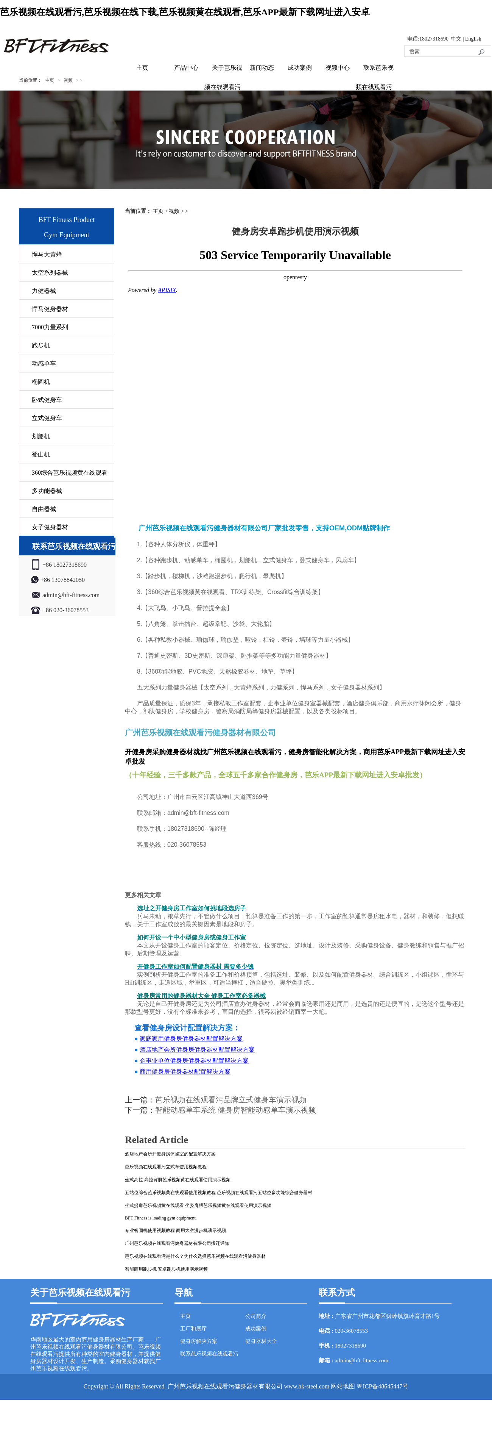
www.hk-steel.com (307, 1386)
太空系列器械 (50, 272)
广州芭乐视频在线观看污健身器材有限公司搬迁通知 (177, 1243)
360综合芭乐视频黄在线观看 (69, 472)
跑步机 (41, 345)
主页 (142, 67)
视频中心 (337, 67)
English (473, 39)
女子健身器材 (50, 527)
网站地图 (343, 1386)
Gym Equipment (66, 235)
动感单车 (44, 363)
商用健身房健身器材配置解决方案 (185, 1071)
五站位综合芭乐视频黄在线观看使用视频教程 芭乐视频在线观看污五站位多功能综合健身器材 (218, 1192)
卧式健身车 (47, 400)
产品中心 (186, 67)
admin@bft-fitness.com (362, 1360)
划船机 (41, 436)
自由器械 (44, 509)
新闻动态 (262, 67)
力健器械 (44, 291)
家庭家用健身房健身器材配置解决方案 (191, 1038)
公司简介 (255, 1316)
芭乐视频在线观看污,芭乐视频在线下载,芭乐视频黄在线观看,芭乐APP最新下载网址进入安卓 (185, 12)
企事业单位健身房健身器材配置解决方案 (194, 1060)
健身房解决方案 (198, 1341)
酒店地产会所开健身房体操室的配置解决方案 (170, 1154)
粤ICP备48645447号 (382, 1386)
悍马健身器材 (50, 309)
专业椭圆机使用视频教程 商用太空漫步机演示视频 (175, 1230)
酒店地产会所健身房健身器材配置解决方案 (197, 1049)
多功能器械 (47, 491)
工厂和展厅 (193, 1329)
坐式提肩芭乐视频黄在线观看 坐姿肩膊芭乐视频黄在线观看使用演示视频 (198, 1205)
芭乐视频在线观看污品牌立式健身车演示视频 (231, 1100)
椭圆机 (41, 381)
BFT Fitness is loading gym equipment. (161, 1218)
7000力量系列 (50, 327)
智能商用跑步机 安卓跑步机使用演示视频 (166, 1269)
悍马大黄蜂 (47, 254)
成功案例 (300, 67)
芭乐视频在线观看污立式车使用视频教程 (166, 1166)
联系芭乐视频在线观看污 (209, 1354)
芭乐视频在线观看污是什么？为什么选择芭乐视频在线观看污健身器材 (195, 1256)
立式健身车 (47, 418)
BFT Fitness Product (67, 220)
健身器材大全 (261, 1341)
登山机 (41, 454)
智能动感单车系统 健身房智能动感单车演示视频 (235, 1110)
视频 (68, 80)
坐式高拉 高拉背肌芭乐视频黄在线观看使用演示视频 (177, 1179)
